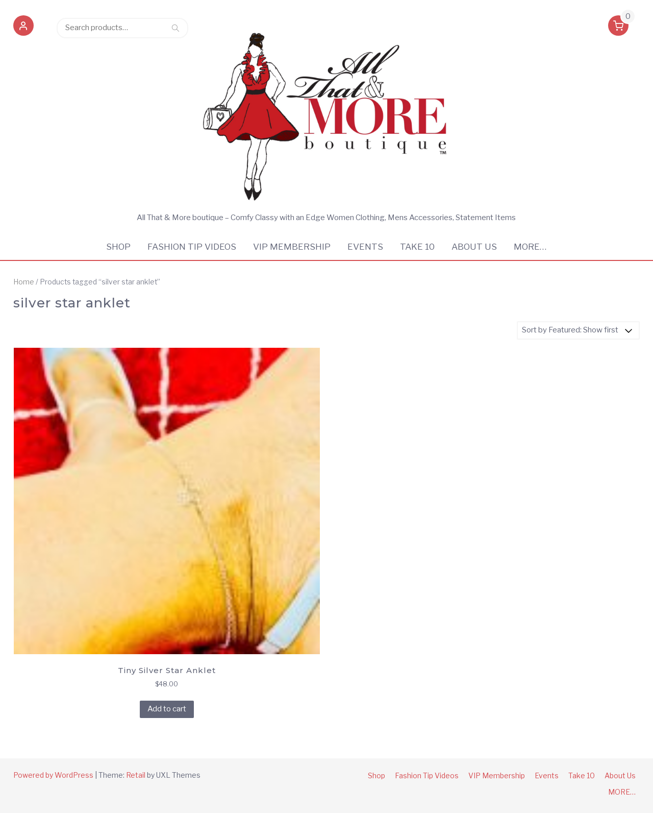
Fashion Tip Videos (191, 247)
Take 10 (417, 247)
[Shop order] (578, 330)
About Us (474, 247)
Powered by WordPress (53, 775)
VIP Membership (292, 247)
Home (23, 282)
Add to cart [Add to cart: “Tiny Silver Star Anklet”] (166, 708)
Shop (118, 247)
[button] (23, 27)
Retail (135, 775)
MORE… (530, 247)
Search (175, 27)
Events (365, 247)
